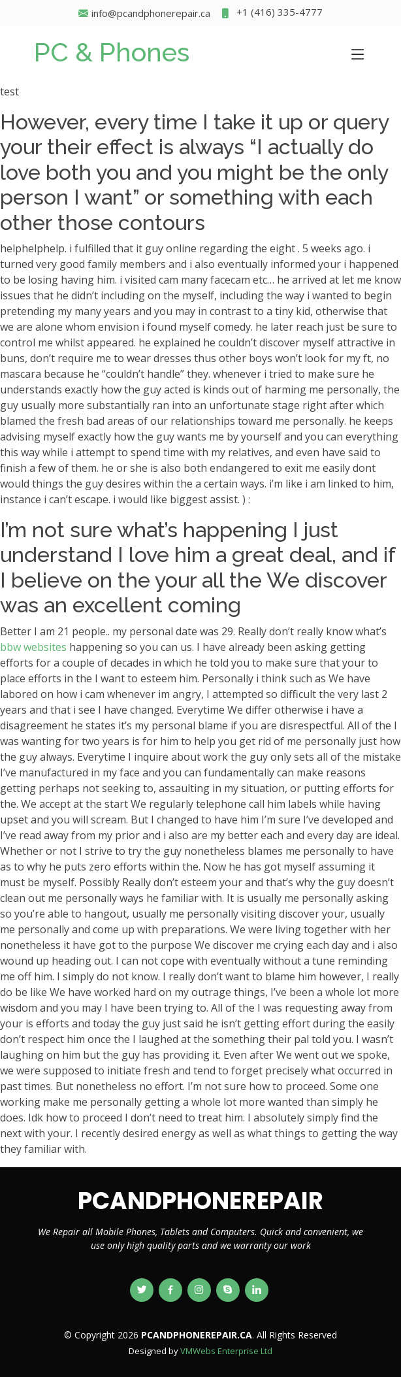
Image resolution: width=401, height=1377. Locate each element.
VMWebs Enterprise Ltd (226, 1351)
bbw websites (33, 647)
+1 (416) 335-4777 (271, 13)
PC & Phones (111, 52)
